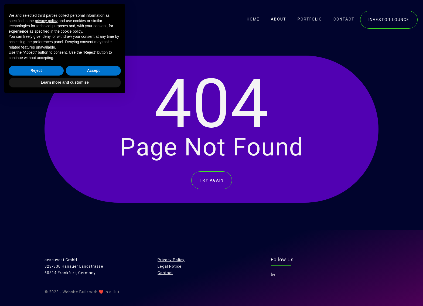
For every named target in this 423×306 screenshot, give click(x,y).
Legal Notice (170, 266)
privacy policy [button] (46, 229)
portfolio (310, 19)
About (278, 19)
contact (343, 19)
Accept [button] (93, 279)
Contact (165, 273)
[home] (41, 19)
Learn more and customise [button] (65, 291)
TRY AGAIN (212, 180)
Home (253, 19)
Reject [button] (36, 279)
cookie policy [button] (71, 240)
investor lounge (389, 20)
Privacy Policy (171, 260)
